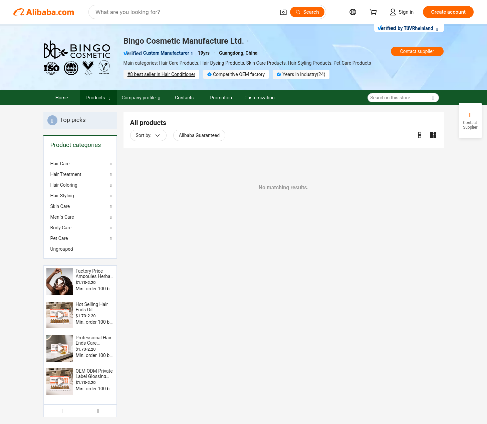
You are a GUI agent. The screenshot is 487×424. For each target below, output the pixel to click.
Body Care (60, 227)
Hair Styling (62, 195)
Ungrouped (61, 249)
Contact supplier (417, 51)
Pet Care (59, 238)
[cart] (375, 13)
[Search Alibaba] (184, 12)
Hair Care (60, 163)
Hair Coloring (63, 185)
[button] (283, 12)
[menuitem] (80, 249)
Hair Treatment (65, 174)
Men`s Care (62, 217)
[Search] (307, 12)
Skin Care (60, 206)
